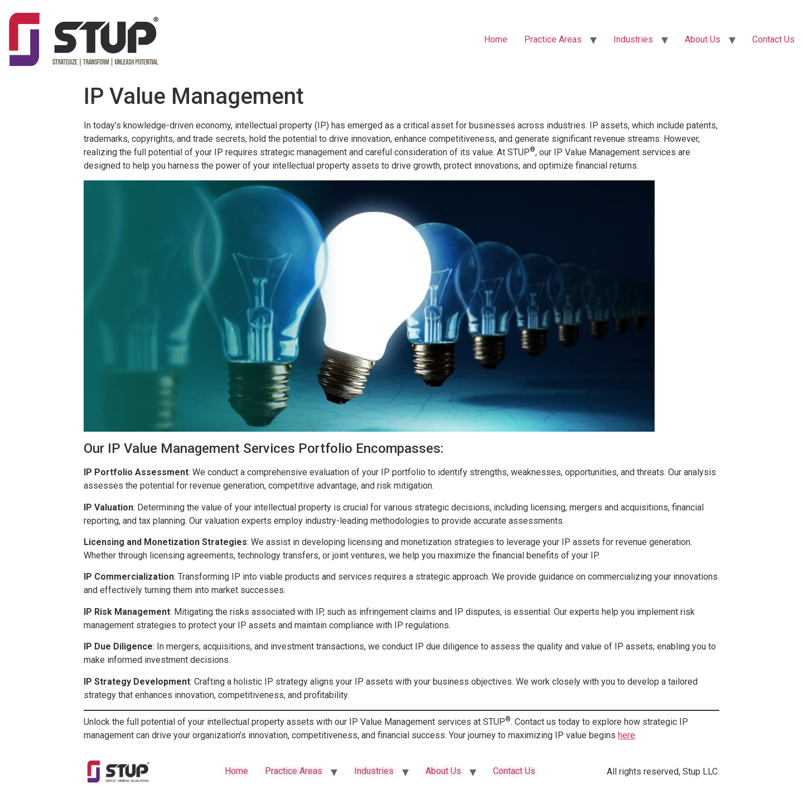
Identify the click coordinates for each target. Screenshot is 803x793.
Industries (633, 39)
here (626, 735)
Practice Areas (553, 39)
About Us (702, 39)
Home (495, 39)
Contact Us (773, 39)
